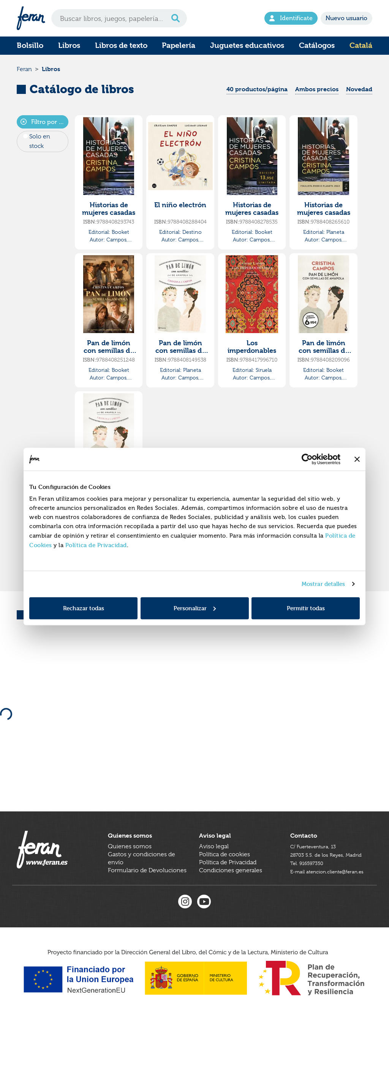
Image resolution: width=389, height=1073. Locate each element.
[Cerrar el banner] (357, 459)
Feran (24, 73)
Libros (69, 45)
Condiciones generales (230, 903)
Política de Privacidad (96, 544)
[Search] (119, 18)
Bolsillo (30, 45)
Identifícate (291, 18)
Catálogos (317, 45)
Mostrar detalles (323, 583)
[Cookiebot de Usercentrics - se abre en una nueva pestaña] (307, 459)
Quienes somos (130, 879)
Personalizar (195, 607)
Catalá (360, 45)
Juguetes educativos (247, 45)
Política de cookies (224, 887)
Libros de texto (121, 45)
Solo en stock (39, 150)
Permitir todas (306, 607)
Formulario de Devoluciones (147, 903)
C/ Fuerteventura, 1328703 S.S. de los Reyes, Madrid (322, 887)
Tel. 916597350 (310, 903)
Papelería (178, 45)
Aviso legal (214, 879)
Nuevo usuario (346, 18)
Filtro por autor (44, 130)
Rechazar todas (83, 607)
